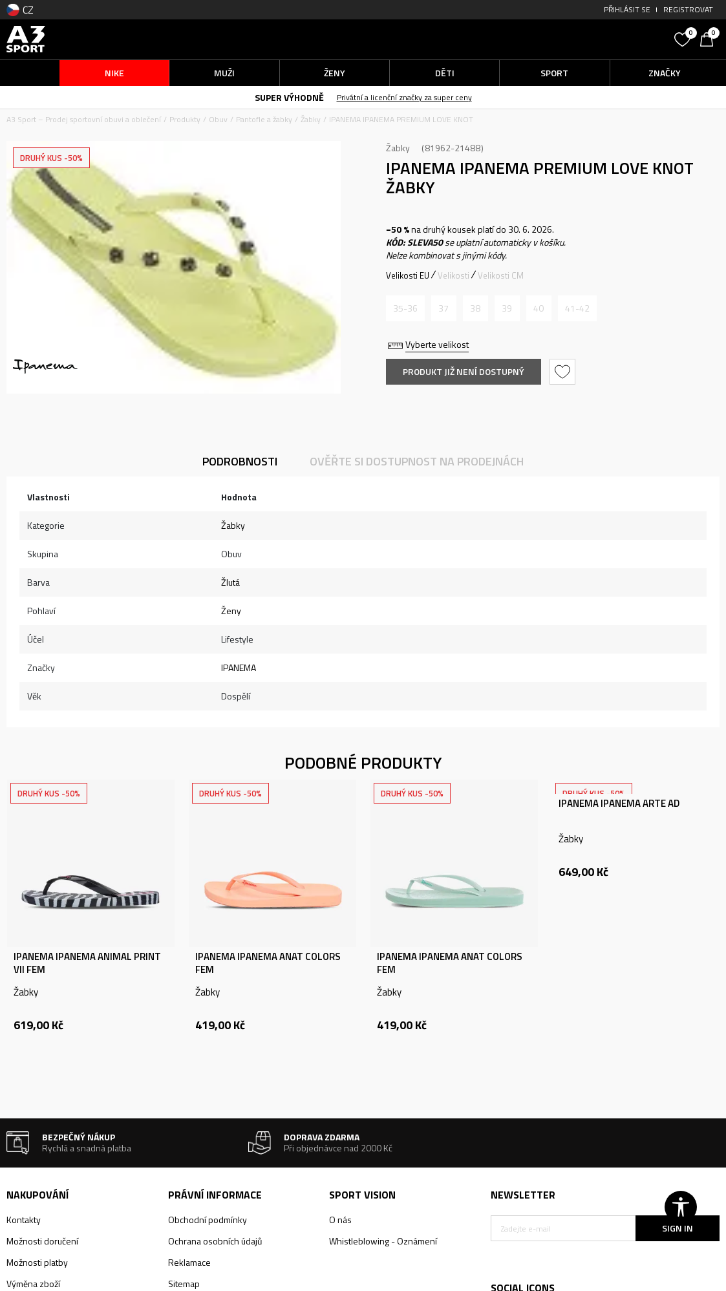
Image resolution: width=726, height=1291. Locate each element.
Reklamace (189, 1262)
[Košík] (710, 38)
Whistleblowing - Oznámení (383, 1241)
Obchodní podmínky (207, 1219)
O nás (340, 1219)
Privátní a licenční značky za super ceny (404, 97)
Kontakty (23, 1219)
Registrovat (688, 9)
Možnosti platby (37, 1262)
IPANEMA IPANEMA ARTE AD (619, 803)
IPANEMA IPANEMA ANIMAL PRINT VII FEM (87, 963)
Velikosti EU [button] (407, 275)
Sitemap (184, 1283)
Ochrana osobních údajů (215, 1241)
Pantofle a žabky (264, 119)
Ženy (231, 610)
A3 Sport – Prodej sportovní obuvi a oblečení (83, 119)
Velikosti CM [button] (501, 275)
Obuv (218, 119)
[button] (579, 39)
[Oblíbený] (684, 38)
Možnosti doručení (42, 1241)
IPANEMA (238, 667)
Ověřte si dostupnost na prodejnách (417, 461)
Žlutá (230, 582)
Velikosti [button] (453, 275)
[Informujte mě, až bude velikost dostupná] (405, 308)
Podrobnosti (239, 461)
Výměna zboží (33, 1283)
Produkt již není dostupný (463, 371)
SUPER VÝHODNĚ (289, 97)
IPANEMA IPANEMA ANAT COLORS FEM (268, 963)
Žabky (311, 119)
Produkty (184, 119)
